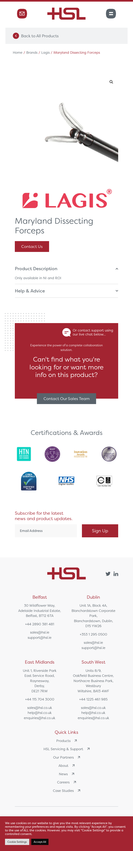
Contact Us (32, 246)
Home (17, 52)
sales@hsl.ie (39, 632)
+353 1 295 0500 (93, 634)
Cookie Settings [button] (17, 842)
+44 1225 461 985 (93, 699)
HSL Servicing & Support (66, 749)
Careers (66, 782)
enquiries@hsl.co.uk (39, 718)
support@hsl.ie (39, 637)
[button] (111, 82)
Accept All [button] (40, 842)
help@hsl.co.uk (40, 713)
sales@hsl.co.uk (39, 707)
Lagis (45, 52)
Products (66, 741)
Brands (31, 52)
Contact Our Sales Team (66, 398)
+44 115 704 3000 (39, 699)
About (66, 765)
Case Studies (66, 790)
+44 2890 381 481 (39, 624)
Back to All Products (36, 36)
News (66, 774)
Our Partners (66, 757)
